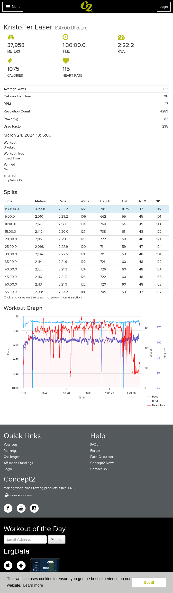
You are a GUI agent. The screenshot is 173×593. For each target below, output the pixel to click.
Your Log (10, 444)
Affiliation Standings (18, 463)
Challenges (12, 457)
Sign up (56, 539)
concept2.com (18, 495)
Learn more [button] (33, 585)
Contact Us (98, 469)
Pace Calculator (101, 457)
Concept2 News (102, 463)
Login (164, 7)
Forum (95, 451)
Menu (12, 8)
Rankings (11, 451)
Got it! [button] (149, 582)
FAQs (94, 444)
